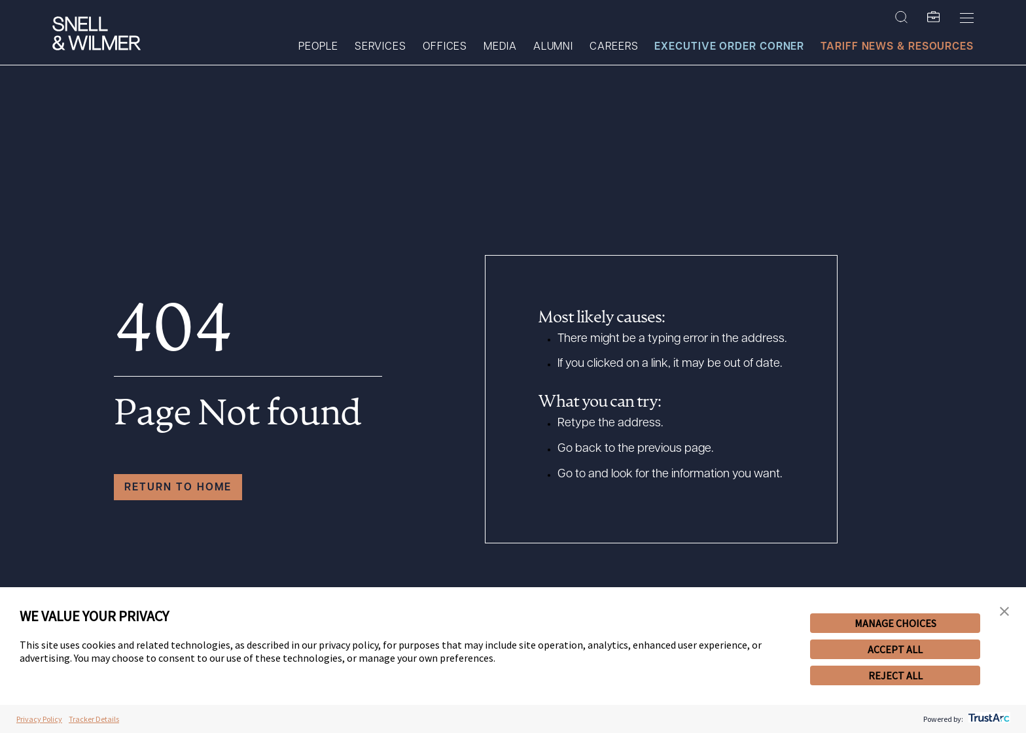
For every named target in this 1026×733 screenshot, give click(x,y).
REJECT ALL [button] (895, 675)
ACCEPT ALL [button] (895, 649)
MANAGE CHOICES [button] (895, 623)
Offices (445, 47)
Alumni (553, 47)
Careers (614, 47)
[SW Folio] (933, 17)
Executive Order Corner (729, 47)
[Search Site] (901, 17)
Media (500, 47)
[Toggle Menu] (967, 17)
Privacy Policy (39, 719)
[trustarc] (987, 719)
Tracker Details (94, 719)
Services (380, 47)
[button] (1004, 612)
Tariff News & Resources (897, 47)
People (318, 47)
